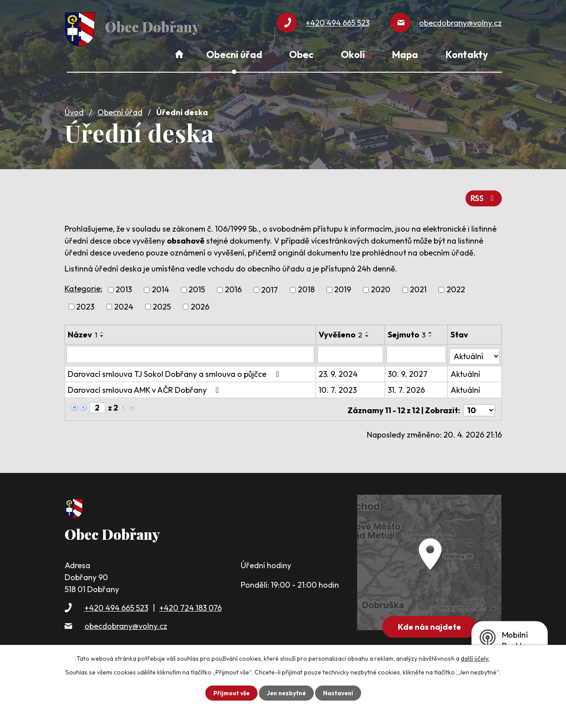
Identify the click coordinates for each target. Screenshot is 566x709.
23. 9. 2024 (339, 369)
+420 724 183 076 (190, 600)
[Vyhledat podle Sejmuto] (417, 350)
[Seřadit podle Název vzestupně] (102, 329)
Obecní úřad (119, 109)
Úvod (74, 109)
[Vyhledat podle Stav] (475, 350)
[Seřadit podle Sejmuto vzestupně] (431, 329)
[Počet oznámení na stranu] (479, 403)
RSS (483, 195)
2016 (233, 286)
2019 (342, 286)
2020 (380, 286)
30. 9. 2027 (408, 369)
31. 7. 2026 (406, 385)
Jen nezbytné (286, 693)
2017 (269, 286)
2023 (85, 303)
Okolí (353, 54)
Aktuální (466, 369)
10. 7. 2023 (339, 385)
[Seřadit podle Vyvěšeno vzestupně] (368, 329)
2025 (162, 303)
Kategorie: (83, 285)
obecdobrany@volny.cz (126, 618)
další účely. (475, 658)
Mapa (405, 54)
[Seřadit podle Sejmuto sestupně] (431, 332)
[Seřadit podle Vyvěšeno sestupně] (368, 332)
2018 (306, 286)
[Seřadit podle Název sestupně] (102, 332)
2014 (160, 286)
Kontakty (467, 54)
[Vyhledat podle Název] (190, 350)
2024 (123, 303)
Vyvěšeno (341, 331)
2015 (197, 286)
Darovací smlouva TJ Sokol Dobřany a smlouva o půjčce (175, 369)
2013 (124, 286)
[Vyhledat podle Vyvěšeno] (351, 350)
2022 (456, 286)
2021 (418, 286)
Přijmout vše (229, 693)
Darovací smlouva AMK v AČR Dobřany (145, 385)
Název (82, 331)
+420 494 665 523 (116, 600)
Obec (301, 54)
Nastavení (340, 693)
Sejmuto (407, 331)
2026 (200, 303)
